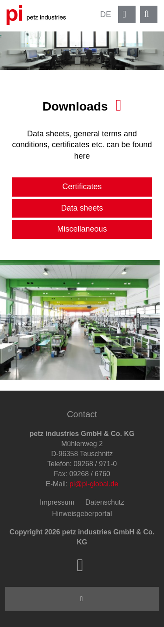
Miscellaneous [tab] (82, 229)
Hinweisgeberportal (82, 513)
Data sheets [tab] (82, 208)
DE (105, 14)
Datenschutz (104, 502)
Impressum (57, 502)
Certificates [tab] (81, 186)
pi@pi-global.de (94, 484)
